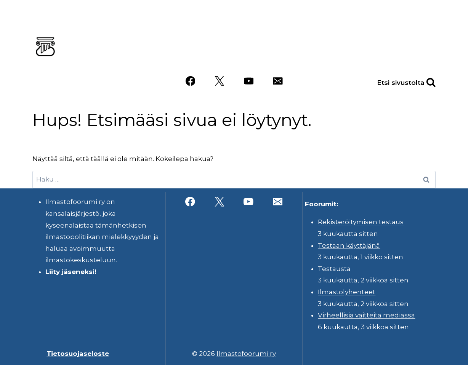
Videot (332, 58)
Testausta (334, 269)
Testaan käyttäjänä (349, 245)
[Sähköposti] (277, 81)
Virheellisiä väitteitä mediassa (366, 315)
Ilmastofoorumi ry (246, 353)
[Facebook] (190, 81)
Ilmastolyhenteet (346, 292)
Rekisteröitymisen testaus (361, 222)
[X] (219, 81)
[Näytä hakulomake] (422, 81)
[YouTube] (248, 81)
